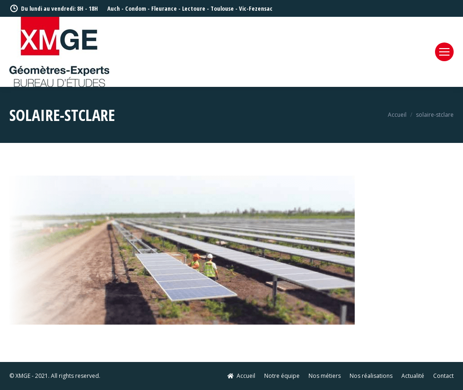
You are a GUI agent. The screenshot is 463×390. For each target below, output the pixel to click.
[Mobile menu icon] (444, 52)
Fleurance (164, 8)
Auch (113, 8)
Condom (135, 8)
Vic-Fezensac (256, 8)
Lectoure (193, 8)
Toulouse (222, 8)
